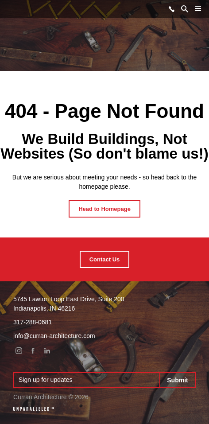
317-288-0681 (171, 9)
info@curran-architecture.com (54, 335)
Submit (177, 380)
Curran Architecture (10, 8)
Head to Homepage (104, 209)
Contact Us (104, 259)
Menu (196, 12)
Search (184, 9)
